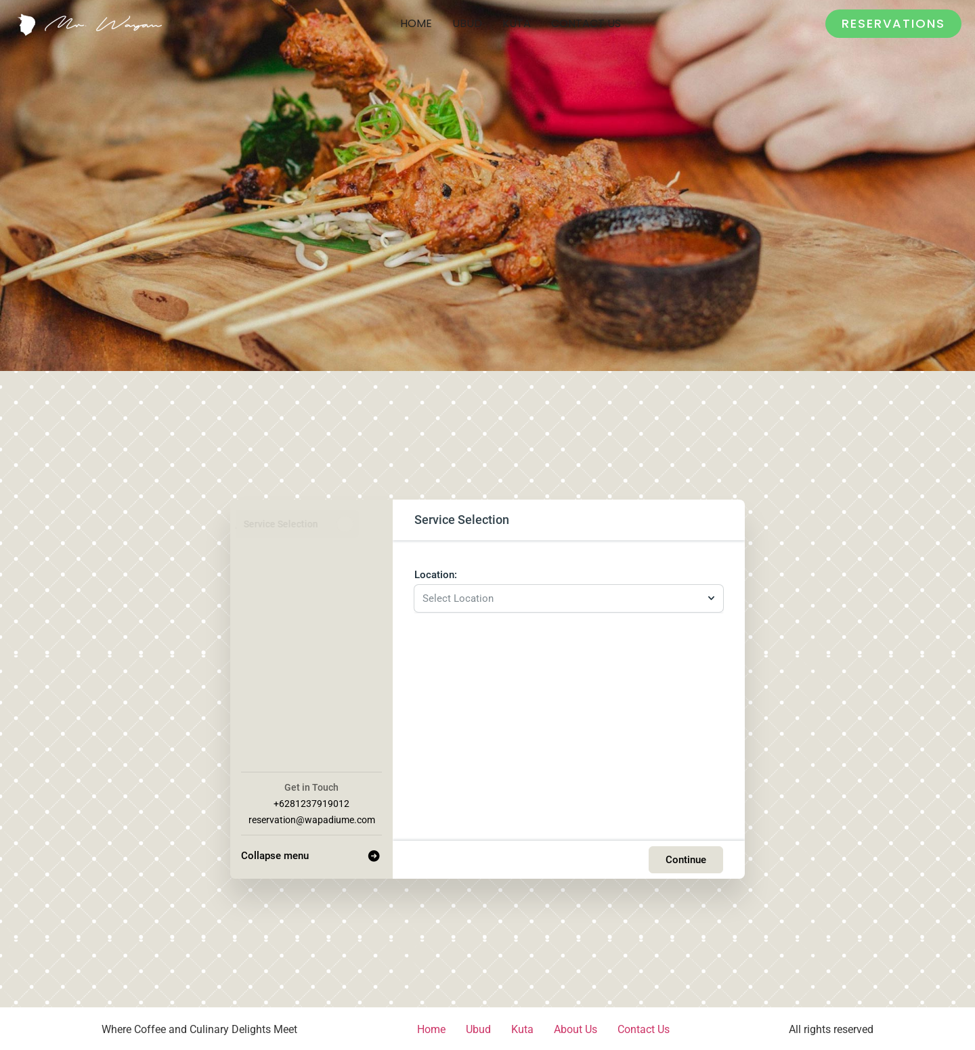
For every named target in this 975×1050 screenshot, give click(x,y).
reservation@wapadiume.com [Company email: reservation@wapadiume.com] (311, 817)
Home (416, 23)
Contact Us (586, 23)
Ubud (467, 23)
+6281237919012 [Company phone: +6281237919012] (311, 801)
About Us (575, 1027)
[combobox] (561, 596)
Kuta (516, 23)
